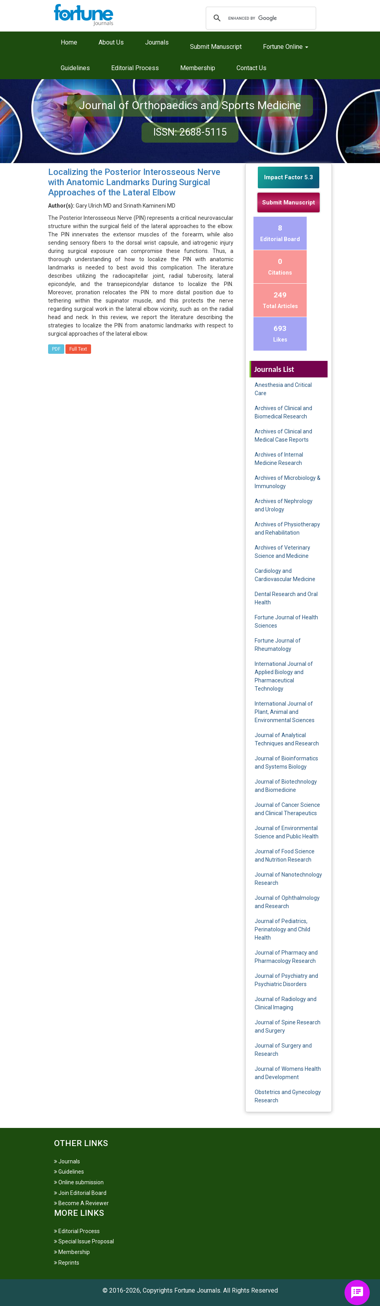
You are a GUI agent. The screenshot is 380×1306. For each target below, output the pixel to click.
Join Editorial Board (80, 1193)
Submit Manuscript (216, 46)
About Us (111, 42)
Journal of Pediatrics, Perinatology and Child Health (282, 929)
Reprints (66, 1263)
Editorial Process (135, 68)
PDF (56, 349)
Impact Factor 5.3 (288, 177)
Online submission (79, 1182)
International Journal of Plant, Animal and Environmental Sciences (285, 711)
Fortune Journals (197, 1290)
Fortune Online (285, 46)
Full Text (78, 349)
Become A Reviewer (81, 1203)
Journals (157, 42)
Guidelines (75, 68)
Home (69, 42)
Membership (197, 68)
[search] (259, 18)
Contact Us (251, 68)
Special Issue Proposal (84, 1241)
